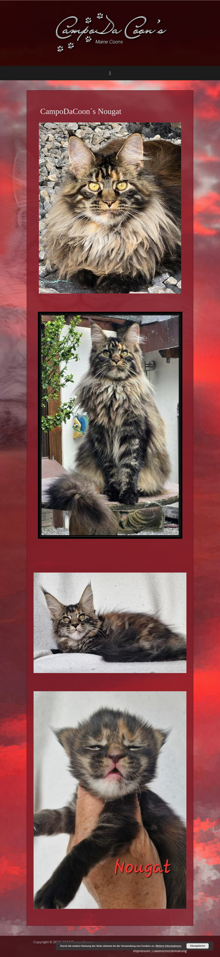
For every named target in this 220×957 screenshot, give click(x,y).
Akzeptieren (197, 945)
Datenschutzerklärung (169, 951)
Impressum (141, 951)
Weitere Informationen (168, 946)
